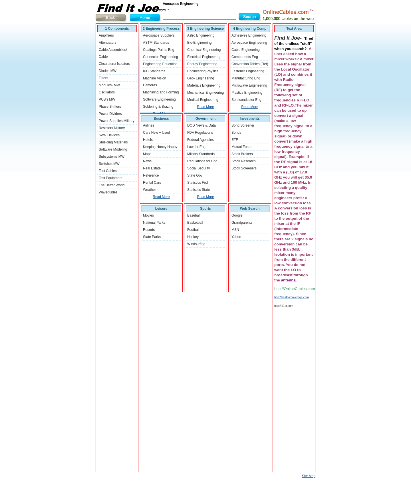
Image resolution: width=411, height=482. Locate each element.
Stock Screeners (244, 168)
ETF (234, 140)
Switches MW (109, 164)
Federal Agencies (200, 140)
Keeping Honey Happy (160, 147)
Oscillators (107, 92)
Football (193, 230)
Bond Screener (242, 125)
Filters (103, 78)
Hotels (148, 140)
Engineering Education (160, 64)
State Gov (194, 175)
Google (237, 215)
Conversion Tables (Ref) (249, 64)
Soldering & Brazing (158, 107)
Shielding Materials (113, 142)
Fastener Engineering (247, 71)
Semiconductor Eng (246, 100)
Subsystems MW (111, 157)
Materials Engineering (203, 85)
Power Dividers (110, 114)
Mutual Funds (241, 147)
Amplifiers (106, 35)
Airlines (148, 125)
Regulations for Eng (202, 161)
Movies (148, 215)
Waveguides (108, 192)
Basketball (195, 223)
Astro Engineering (200, 35)
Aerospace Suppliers (159, 35)
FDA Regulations (200, 133)
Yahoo (236, 237)
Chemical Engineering (204, 50)
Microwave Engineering (249, 85)
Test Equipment (110, 178)
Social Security (198, 168)
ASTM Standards (156, 43)
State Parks (152, 237)
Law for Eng (196, 147)
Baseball (193, 215)
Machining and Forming (161, 92)
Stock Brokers (242, 154)
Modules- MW (109, 85)
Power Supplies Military (116, 121)
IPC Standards (154, 71)
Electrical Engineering (203, 57)
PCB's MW (107, 99)
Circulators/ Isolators (114, 64)
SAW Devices (109, 135)
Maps (147, 154)
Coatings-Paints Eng (158, 50)
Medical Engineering (202, 100)
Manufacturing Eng (245, 78)
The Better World (111, 185)
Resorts (149, 230)
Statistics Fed (197, 183)
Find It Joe (153, 7)
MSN (235, 230)
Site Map (308, 476)
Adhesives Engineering (249, 35)
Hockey (193, 237)
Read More (205, 107)
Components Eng (244, 57)
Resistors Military (112, 128)
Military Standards (201, 154)
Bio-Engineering (199, 43)
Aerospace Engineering (249, 43)
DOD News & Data (201, 125)
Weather (149, 190)
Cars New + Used (156, 133)
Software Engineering (159, 99)
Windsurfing (196, 244)
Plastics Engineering (247, 93)
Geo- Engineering (200, 78)
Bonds (236, 133)
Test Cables (108, 171)
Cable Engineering (245, 50)
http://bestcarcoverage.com (291, 297)
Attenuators (107, 43)
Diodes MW (107, 71)
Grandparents (241, 223)
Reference (151, 175)
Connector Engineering (160, 57)
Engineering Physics (202, 71)
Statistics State (198, 190)
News (147, 161)
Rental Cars (152, 183)
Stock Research (243, 161)
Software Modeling (113, 149)
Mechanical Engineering (205, 93)
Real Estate (152, 168)
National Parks (154, 223)
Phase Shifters (110, 107)
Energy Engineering (202, 64)
